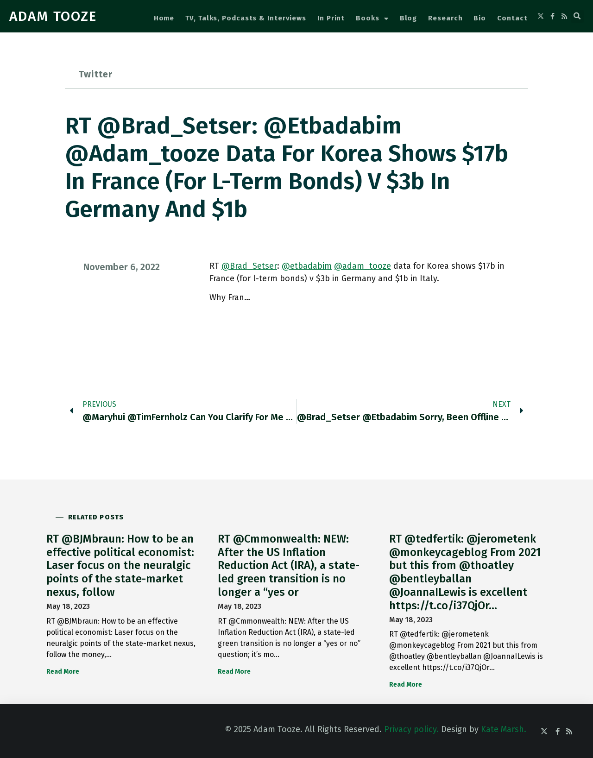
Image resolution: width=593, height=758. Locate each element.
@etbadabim (307, 266)
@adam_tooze (362, 266)
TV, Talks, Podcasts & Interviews (245, 18)
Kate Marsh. (503, 729)
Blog (408, 18)
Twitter (96, 74)
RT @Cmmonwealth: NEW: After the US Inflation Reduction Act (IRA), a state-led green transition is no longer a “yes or (289, 565)
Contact (512, 18)
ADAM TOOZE (53, 16)
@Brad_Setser (249, 266)
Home (164, 18)
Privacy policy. (411, 729)
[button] (577, 16)
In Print (331, 18)
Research (445, 18)
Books (372, 18)
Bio (479, 18)
